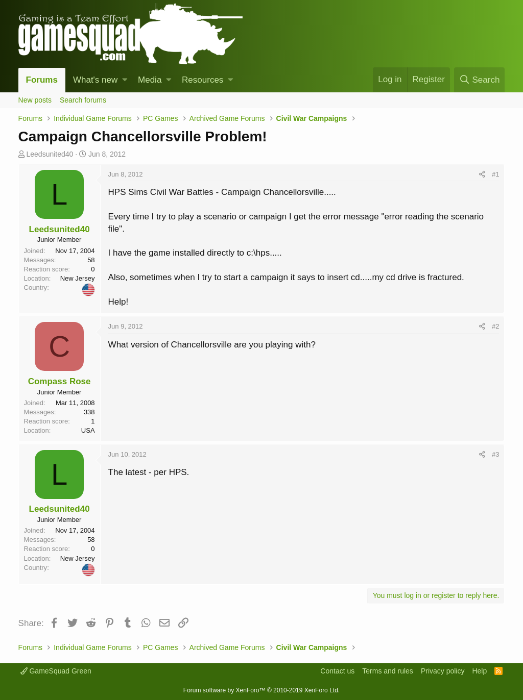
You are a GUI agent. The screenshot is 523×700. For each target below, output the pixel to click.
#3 (495, 454)
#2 (495, 326)
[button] (125, 80)
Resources (202, 80)
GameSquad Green (55, 671)
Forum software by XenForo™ (261, 690)
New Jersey (77, 278)
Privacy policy (443, 671)
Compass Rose (59, 381)
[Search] (479, 79)
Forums (42, 80)
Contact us (337, 671)
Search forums (83, 100)
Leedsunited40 (49, 154)
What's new (95, 80)
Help (479, 671)
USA (88, 430)
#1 (495, 174)
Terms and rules (387, 671)
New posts (35, 100)
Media (149, 80)
